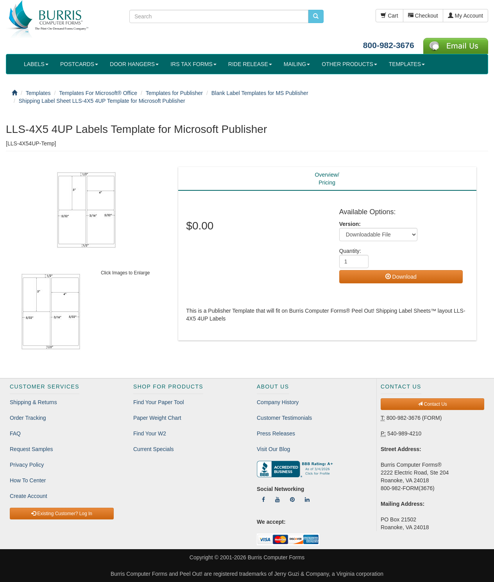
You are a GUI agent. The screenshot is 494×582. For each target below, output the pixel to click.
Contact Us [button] (432, 404)
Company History (278, 402)
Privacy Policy (27, 465)
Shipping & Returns (33, 402)
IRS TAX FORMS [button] (193, 64)
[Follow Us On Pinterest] (292, 499)
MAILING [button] (297, 64)
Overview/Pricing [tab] (327, 179)
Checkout (423, 16)
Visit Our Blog (273, 449)
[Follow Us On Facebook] (263, 499)
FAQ (15, 433)
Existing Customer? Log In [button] (61, 513)
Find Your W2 (149, 433)
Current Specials (153, 449)
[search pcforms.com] (316, 16)
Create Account (28, 496)
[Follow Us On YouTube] (277, 499)
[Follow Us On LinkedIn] (307, 499)
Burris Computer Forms (276, 557)
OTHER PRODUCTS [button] (349, 64)
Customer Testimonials (284, 418)
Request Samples (31, 449)
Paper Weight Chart (157, 418)
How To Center (28, 480)
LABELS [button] (36, 64)
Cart (389, 16)
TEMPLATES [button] (407, 64)
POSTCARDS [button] (79, 64)
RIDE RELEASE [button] (250, 64)
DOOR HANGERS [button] (134, 64)
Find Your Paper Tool (158, 402)
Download (401, 277)
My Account (465, 16)
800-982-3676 (388, 45)
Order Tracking (28, 418)
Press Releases (276, 433)
